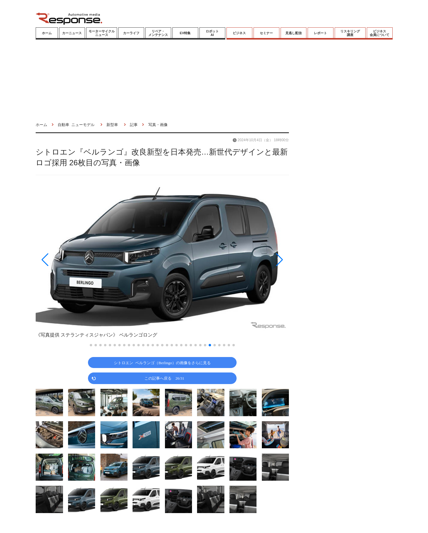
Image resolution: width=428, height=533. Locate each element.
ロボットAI (212, 33)
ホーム (47, 33)
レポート (320, 33)
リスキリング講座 (350, 33)
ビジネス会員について (379, 33)
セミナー (266, 33)
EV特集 (185, 33)
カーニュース (72, 33)
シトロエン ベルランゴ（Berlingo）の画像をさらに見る (162, 362)
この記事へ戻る (164, 378)
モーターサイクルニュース (102, 33)
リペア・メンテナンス (158, 33)
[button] (74, 259)
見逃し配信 (293, 33)
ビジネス (239, 33)
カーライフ (131, 33)
